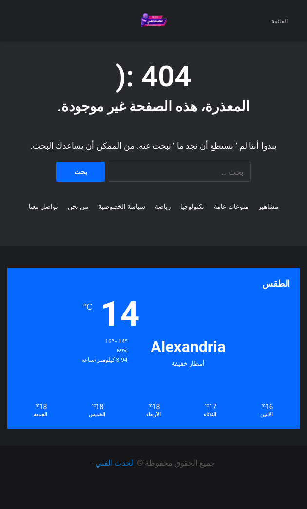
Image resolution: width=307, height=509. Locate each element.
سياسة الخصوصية (121, 206)
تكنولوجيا (192, 206)
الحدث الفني (115, 463)
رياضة (163, 206)
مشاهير (268, 206)
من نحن (78, 206)
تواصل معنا (43, 206)
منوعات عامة (231, 206)
